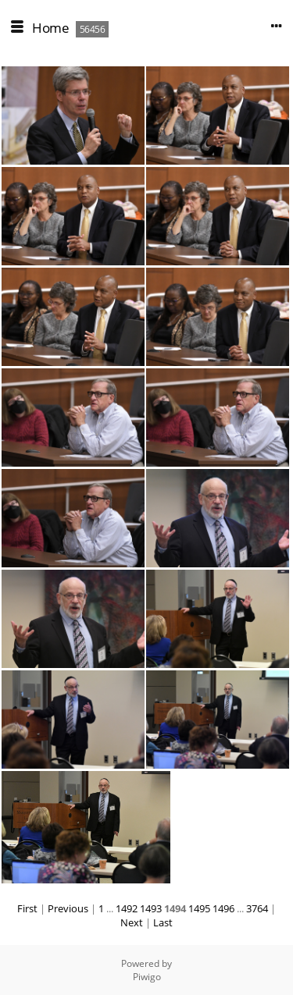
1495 (199, 908)
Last (163, 922)
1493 (151, 908)
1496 (223, 908)
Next (131, 922)
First (27, 908)
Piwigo (147, 976)
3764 (257, 908)
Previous (68, 908)
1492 (127, 908)
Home (50, 28)
